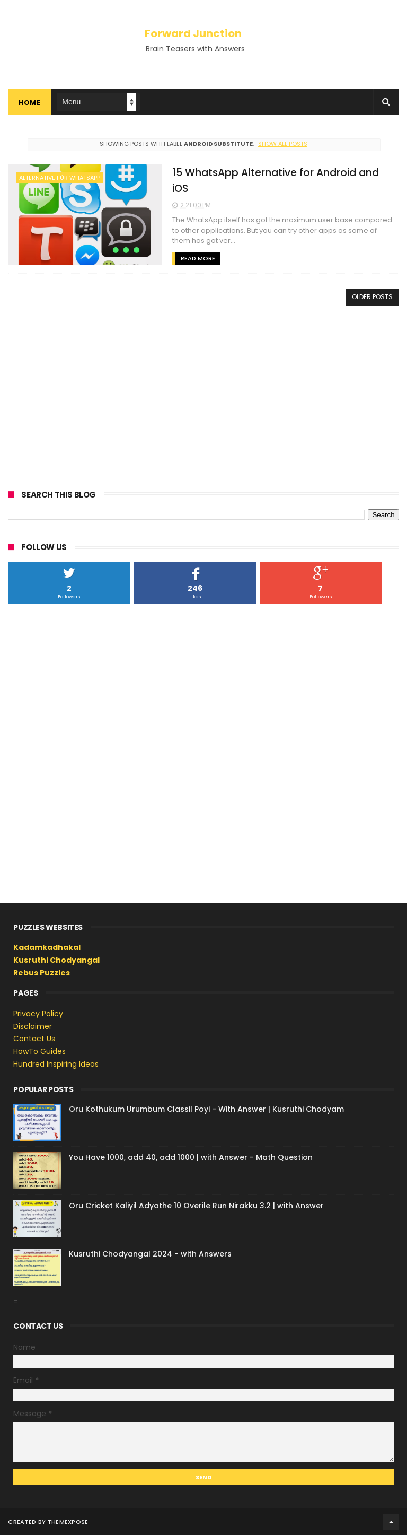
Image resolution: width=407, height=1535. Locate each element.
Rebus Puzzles (41, 972)
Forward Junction (193, 33)
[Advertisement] (203, 395)
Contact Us (34, 1038)
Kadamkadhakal (47, 947)
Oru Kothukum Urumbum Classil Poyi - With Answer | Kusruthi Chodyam (206, 1109)
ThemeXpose (68, 1521)
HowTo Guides (39, 1051)
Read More (198, 258)
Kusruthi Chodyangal (56, 960)
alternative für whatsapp (59, 177)
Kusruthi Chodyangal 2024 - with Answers (150, 1254)
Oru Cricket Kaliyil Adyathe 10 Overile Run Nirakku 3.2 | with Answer (196, 1205)
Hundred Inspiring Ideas (56, 1064)
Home (29, 102)
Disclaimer (32, 1026)
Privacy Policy (38, 1013)
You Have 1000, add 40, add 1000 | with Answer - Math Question (191, 1157)
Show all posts (282, 143)
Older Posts (372, 296)
